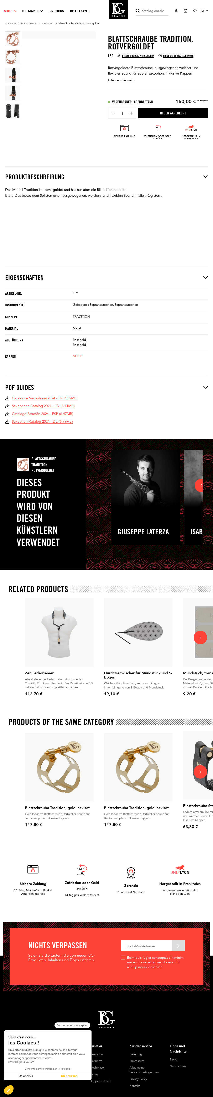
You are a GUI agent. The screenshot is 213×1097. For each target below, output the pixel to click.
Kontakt (135, 1086)
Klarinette (96, 1061)
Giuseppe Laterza (143, 531)
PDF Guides (106, 387)
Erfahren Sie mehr (121, 80)
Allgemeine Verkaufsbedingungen (144, 1070)
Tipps (173, 1059)
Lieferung (136, 1054)
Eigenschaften (106, 277)
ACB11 (78, 356)
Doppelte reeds (100, 1081)
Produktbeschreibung (106, 177)
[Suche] (152, 10)
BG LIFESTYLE (79, 11)
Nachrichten (178, 1066)
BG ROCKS (56, 11)
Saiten (94, 1074)
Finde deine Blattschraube (176, 55)
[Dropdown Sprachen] (204, 11)
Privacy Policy (138, 1079)
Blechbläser (97, 1068)
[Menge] (122, 113)
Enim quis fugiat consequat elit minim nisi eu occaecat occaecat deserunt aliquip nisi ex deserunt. (155, 962)
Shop (8, 11)
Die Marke (30, 11)
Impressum (137, 1061)
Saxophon (96, 1054)
